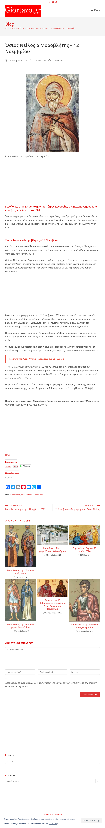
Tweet (8, 466)
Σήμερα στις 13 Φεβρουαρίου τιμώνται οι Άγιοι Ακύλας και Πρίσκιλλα (52, 604)
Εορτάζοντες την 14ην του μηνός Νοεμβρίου (84, 626)
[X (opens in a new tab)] (49, 2)
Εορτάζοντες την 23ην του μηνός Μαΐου (20, 572)
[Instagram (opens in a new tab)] (56, 2)
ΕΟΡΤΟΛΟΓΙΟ (40, 60)
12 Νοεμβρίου (15, 495)
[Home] (6, 28)
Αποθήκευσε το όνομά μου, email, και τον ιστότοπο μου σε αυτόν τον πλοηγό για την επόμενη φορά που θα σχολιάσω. (51, 684)
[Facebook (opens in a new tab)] (53, 2)
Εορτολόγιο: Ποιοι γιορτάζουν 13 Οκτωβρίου (52, 549)
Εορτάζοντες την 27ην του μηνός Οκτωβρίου (20, 626)
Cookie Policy (53, 824)
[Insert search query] (52, 761)
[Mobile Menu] (95, 10)
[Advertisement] (52, 185)
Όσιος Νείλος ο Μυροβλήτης (32, 495)
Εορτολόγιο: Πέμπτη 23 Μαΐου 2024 (84, 549)
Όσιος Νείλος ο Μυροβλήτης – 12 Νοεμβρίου (58, 28)
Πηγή (7, 454)
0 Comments (57, 60)
